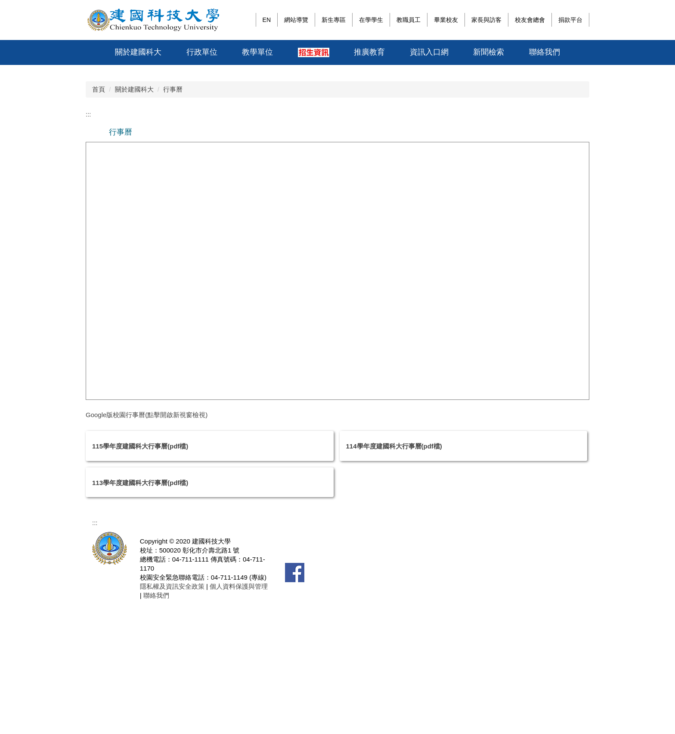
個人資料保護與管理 (238, 712)
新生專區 (334, 19)
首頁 (98, 214)
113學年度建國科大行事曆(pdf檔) (140, 608)
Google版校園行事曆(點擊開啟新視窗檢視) (146, 540)
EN (267, 19)
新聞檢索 (488, 52)
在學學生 (371, 19)
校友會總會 (530, 19)
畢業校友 (446, 19)
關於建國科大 (138, 52)
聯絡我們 (544, 52)
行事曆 (173, 214)
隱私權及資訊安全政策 (172, 712)
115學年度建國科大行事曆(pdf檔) (140, 572)
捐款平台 (570, 19)
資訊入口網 (429, 52)
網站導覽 (296, 19)
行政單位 (201, 52)
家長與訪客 (486, 19)
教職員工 (408, 19)
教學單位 (257, 52)
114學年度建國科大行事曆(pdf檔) (394, 572)
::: (246, 19)
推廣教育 (369, 52)
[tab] (499, 186)
